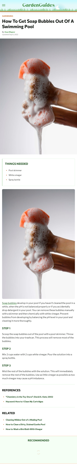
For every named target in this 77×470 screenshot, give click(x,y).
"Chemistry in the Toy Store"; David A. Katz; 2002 (29, 396)
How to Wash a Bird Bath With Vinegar (24, 429)
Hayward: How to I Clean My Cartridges (24, 401)
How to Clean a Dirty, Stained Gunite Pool (25, 424)
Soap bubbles (9, 303)
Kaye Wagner (10, 32)
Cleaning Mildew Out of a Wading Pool (24, 419)
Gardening (7, 16)
